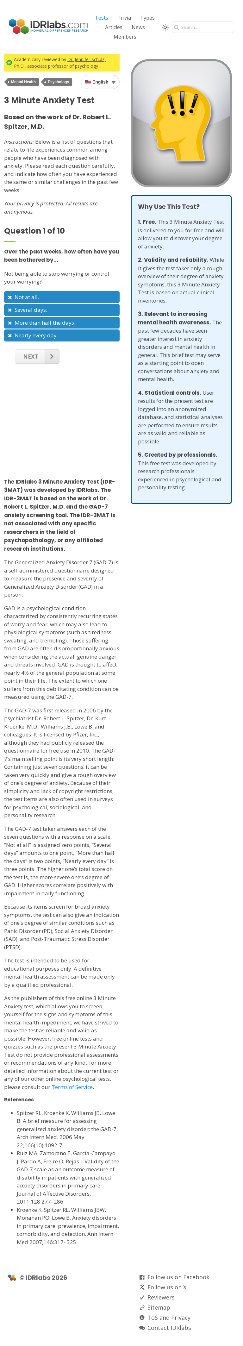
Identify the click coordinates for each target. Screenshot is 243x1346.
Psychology (58, 82)
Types (147, 17)
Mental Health (23, 82)
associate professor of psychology (62, 66)
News (138, 27)
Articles (113, 27)
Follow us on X (166, 1287)
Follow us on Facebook (178, 1277)
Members (125, 36)
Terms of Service (72, 1087)
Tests (101, 17)
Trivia (124, 17)
